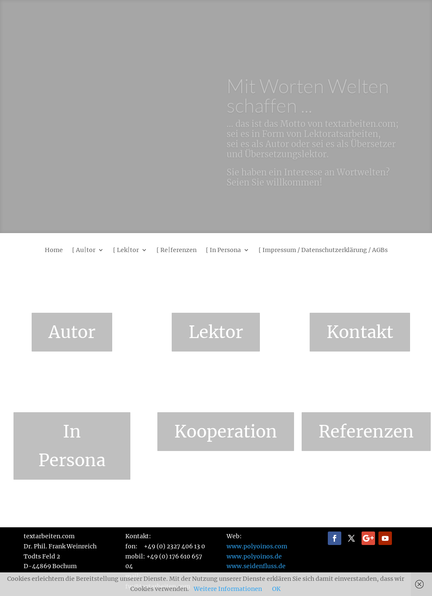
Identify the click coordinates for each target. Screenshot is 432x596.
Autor (72, 332)
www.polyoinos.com (257, 546)
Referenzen (366, 431)
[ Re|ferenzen (177, 250)
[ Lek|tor (126, 250)
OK (276, 589)
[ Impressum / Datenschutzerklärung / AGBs (323, 250)
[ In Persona (223, 250)
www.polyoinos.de (254, 556)
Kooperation (225, 431)
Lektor (216, 332)
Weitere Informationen (228, 589)
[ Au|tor (83, 250)
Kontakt (360, 332)
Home (54, 250)
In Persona (71, 446)
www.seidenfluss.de (256, 566)
